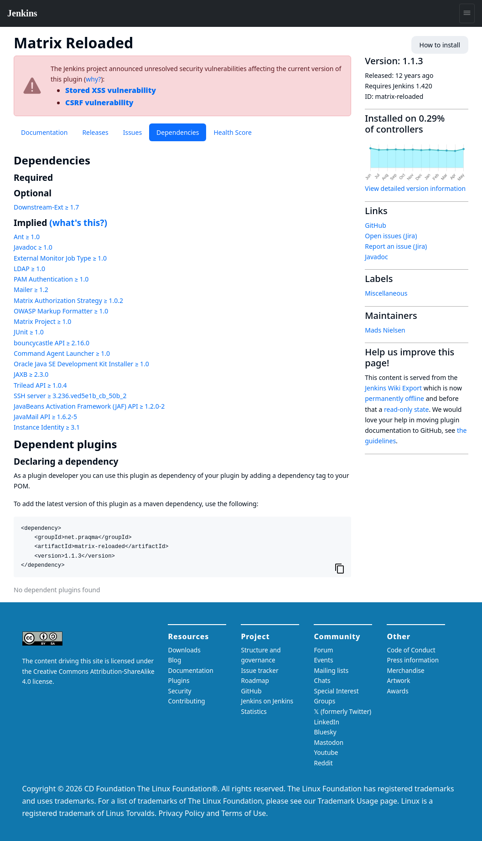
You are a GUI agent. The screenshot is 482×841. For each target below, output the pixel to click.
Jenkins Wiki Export (393, 388)
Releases (95, 132)
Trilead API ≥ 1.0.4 (40, 385)
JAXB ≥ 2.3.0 (31, 374)
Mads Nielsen (385, 330)
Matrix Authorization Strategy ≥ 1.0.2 (68, 300)
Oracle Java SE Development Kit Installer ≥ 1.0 (81, 363)
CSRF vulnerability (99, 102)
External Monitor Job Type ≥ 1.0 (60, 258)
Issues (132, 132)
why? (93, 79)
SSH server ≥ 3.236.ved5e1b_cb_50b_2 (70, 395)
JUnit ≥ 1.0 (29, 332)
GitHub (375, 225)
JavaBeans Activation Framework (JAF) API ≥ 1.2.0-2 (89, 406)
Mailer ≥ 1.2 (31, 289)
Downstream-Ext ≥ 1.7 (46, 207)
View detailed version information (415, 188)
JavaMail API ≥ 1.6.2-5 (45, 416)
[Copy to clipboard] (339, 568)
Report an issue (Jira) (396, 246)
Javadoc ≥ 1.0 (33, 247)
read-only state (406, 409)
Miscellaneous (386, 293)
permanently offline (394, 398)
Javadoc (376, 256)
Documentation (44, 132)
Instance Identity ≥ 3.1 (47, 427)
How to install (440, 45)
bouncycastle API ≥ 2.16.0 (51, 342)
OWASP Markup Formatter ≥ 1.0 (61, 311)
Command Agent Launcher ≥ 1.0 (62, 353)
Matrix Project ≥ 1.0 (42, 321)
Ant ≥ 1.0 (27, 236)
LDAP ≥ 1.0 (29, 268)
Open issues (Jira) (391, 235)
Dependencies (177, 132)
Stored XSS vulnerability (110, 90)
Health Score (232, 132)
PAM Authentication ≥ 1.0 (51, 279)
